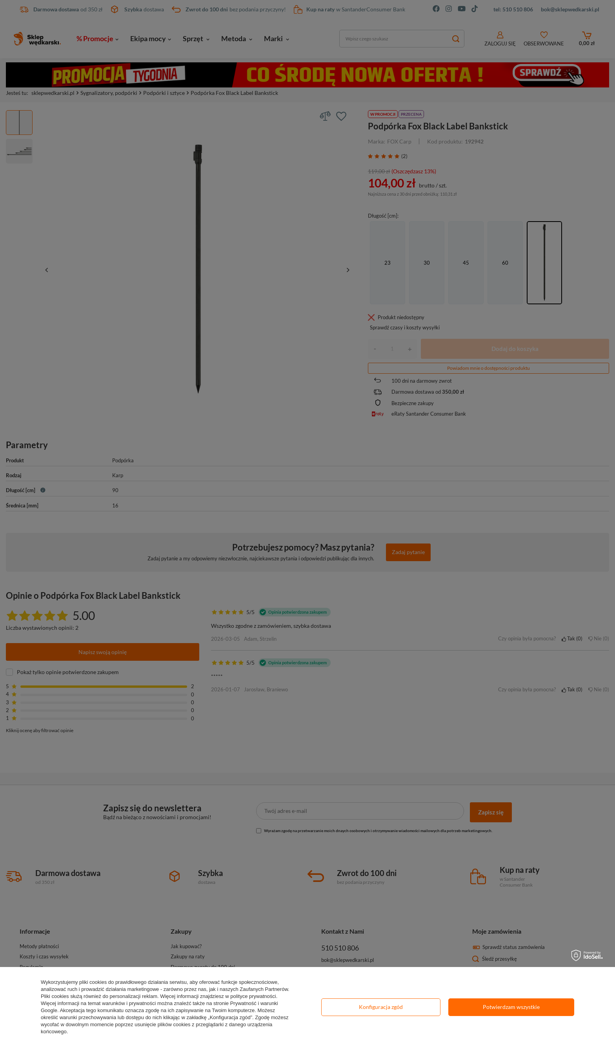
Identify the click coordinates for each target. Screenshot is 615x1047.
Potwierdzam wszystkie (511, 1006)
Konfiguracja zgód (381, 1006)
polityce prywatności (253, 996)
